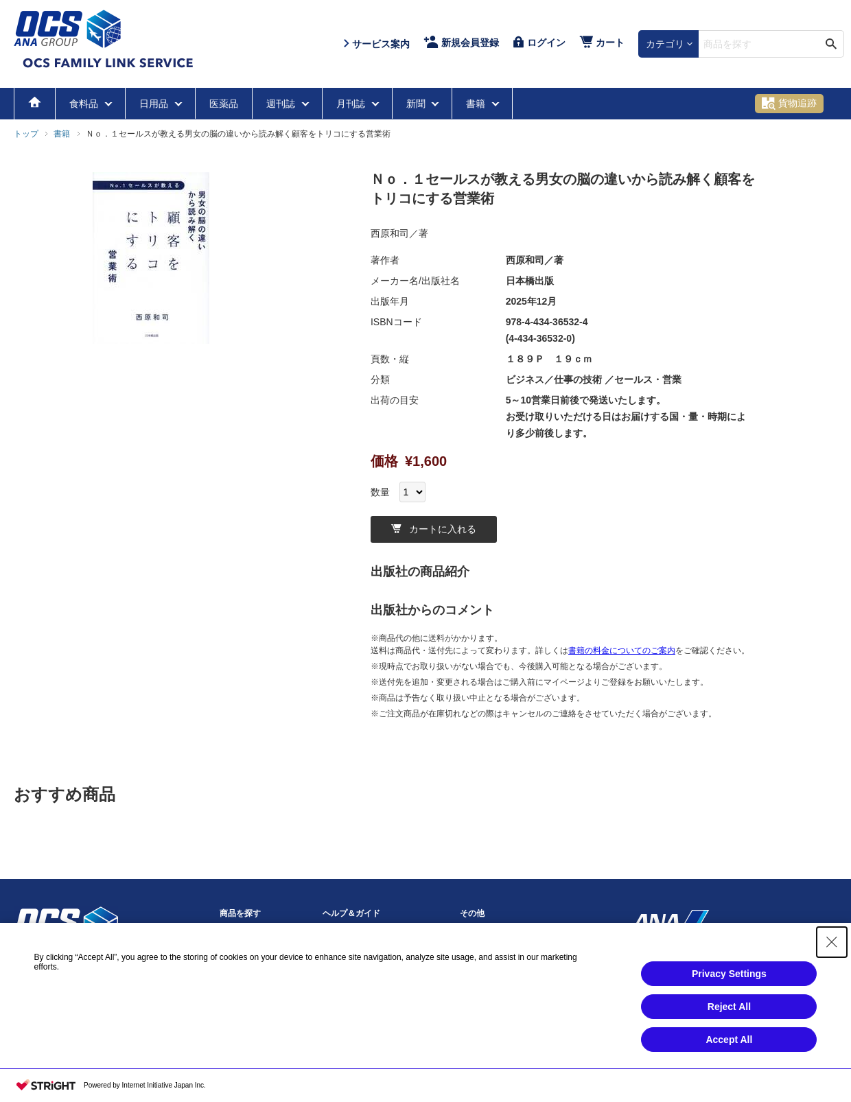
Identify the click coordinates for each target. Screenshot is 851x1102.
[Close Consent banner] (832, 942)
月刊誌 (352, 103)
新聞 (417, 103)
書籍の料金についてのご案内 (621, 650)
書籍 (477, 103)
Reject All (729, 1006)
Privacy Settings (729, 973)
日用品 (155, 103)
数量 (380, 491)
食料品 (85, 103)
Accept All (729, 1039)
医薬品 (223, 103)
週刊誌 (282, 103)
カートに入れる (433, 529)
